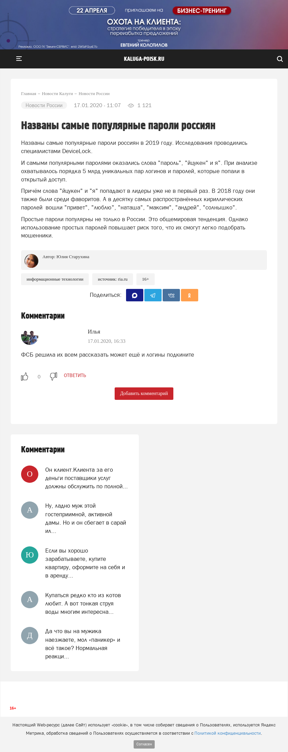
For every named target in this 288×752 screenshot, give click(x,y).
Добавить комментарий (144, 393)
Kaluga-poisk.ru (144, 59)
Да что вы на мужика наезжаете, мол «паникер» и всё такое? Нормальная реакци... (82, 644)
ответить (75, 375)
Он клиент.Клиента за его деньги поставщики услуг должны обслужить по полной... (86, 478)
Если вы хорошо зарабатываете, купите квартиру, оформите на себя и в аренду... (85, 563)
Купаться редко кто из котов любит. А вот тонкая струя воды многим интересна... (83, 603)
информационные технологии (55, 279)
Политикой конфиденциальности (227, 733)
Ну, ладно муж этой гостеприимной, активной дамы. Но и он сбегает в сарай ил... (85, 518)
